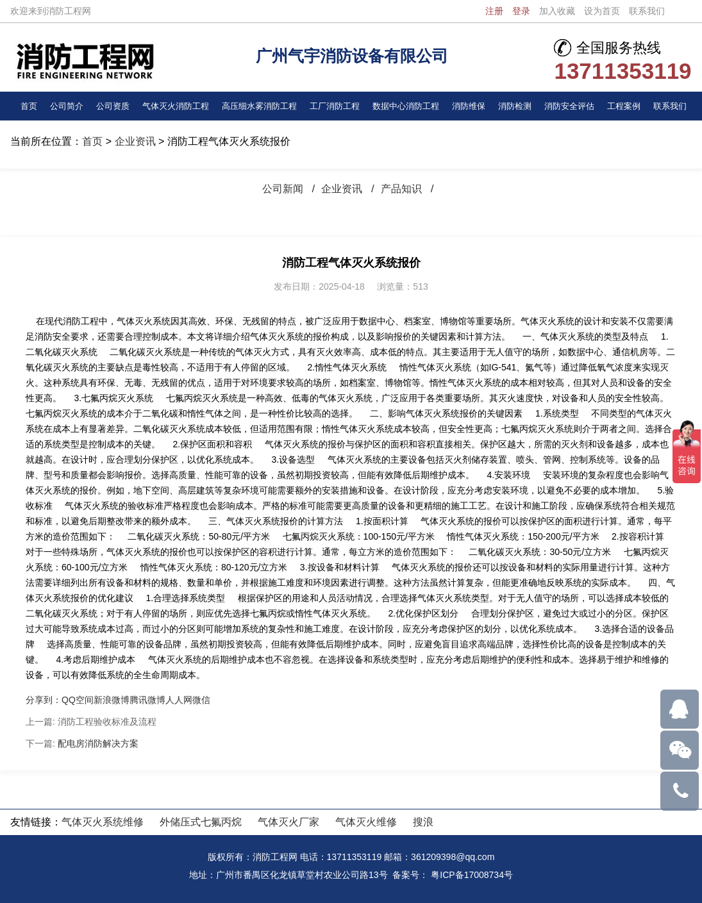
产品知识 (404, 189)
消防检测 (517, 106)
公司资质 (112, 106)
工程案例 (626, 106)
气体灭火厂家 (288, 821)
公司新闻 (280, 189)
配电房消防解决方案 (98, 743)
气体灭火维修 (366, 821)
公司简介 (66, 106)
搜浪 (423, 821)
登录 (521, 11)
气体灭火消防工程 (175, 106)
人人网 (178, 700)
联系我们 (647, 11)
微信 (201, 700)
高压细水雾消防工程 (260, 106)
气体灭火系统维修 (103, 821)
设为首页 (602, 11)
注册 (494, 11)
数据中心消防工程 (408, 106)
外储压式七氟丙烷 (201, 821)
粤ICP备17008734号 (472, 875)
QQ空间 (78, 700)
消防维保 (472, 106)
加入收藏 (557, 11)
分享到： (44, 700)
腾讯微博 (147, 700)
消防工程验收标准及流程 (107, 722)
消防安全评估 (572, 106)
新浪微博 (112, 700)
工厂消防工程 (337, 106)
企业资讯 (135, 141)
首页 (29, 106)
